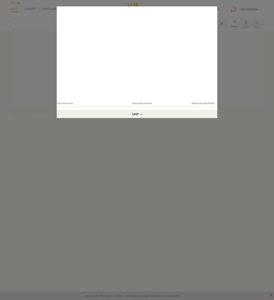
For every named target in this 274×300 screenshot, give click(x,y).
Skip (137, 114)
